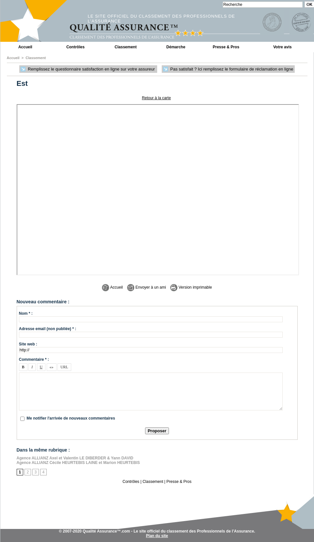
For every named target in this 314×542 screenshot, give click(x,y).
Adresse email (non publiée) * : (47, 329)
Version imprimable (191, 287)
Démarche (175, 47)
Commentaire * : (34, 359)
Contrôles (75, 47)
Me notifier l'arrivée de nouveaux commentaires (70, 418)
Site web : (28, 344)
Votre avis (282, 47)
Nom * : (26, 313)
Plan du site (157, 536)
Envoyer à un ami (146, 287)
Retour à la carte (156, 98)
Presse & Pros (226, 47)
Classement (126, 47)
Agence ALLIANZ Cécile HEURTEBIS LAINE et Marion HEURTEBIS (78, 462)
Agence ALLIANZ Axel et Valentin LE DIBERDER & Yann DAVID (75, 458)
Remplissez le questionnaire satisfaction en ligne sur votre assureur (88, 69)
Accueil (25, 47)
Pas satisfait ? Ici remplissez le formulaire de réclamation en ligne (228, 69)
